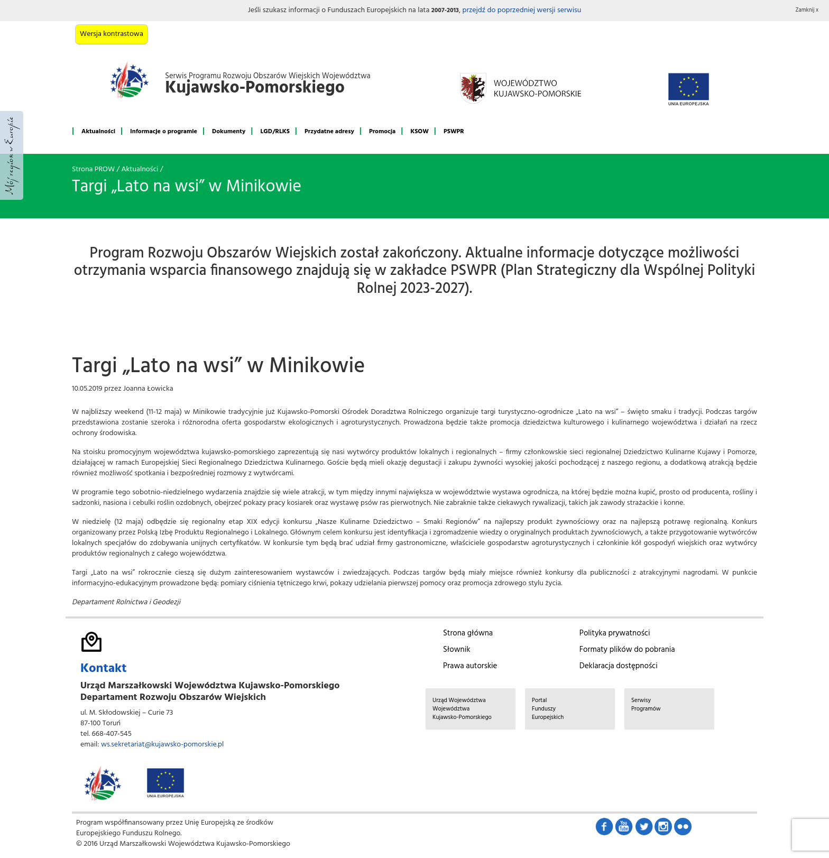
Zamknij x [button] (807, 10)
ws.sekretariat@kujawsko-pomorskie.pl (162, 745)
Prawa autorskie (470, 666)
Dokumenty (228, 131)
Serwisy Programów (646, 705)
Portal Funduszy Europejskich (548, 709)
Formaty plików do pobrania (627, 649)
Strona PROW (93, 169)
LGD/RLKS (274, 131)
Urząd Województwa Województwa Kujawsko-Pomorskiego (462, 709)
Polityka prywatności (614, 633)
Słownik (456, 649)
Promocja (382, 131)
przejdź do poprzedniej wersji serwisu (521, 10)
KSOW (419, 131)
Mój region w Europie (11, 155)
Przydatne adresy (329, 131)
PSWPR (454, 131)
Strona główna (468, 633)
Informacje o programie (163, 131)
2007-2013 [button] (445, 10)
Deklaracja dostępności (618, 666)
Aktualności (98, 131)
